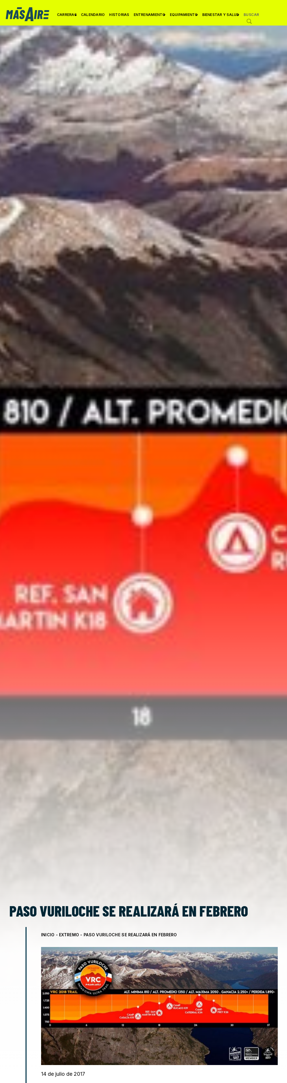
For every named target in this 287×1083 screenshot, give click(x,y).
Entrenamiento (149, 16)
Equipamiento (184, 16)
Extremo (69, 934)
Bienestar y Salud (220, 16)
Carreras (67, 16)
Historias (119, 14)
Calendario (93, 14)
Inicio (48, 934)
